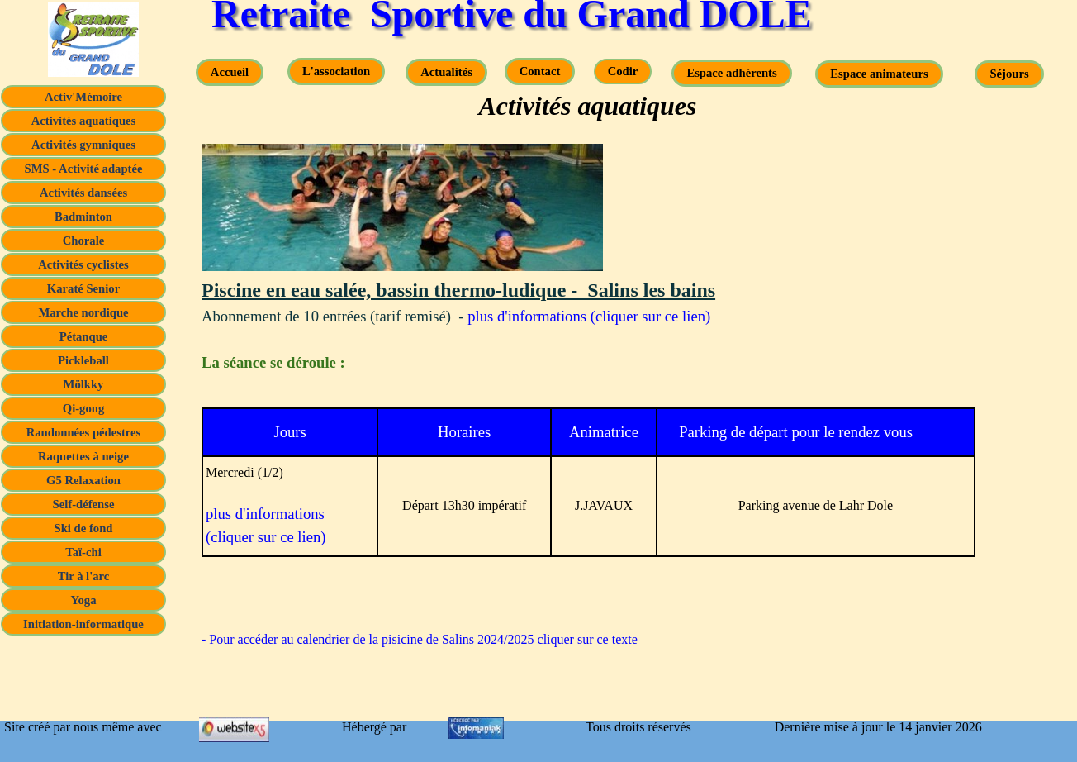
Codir (623, 71)
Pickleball (83, 360)
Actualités (446, 72)
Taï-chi (83, 552)
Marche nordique (83, 312)
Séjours (1008, 73)
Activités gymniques (83, 144)
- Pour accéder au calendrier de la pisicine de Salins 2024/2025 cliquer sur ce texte (420, 639)
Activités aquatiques (83, 120)
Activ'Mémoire (83, 96)
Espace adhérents (731, 72)
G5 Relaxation (83, 480)
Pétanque (83, 336)
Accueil (230, 72)
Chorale (83, 240)
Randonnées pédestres (83, 432)
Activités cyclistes (83, 264)
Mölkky (84, 384)
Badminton (83, 216)
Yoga (84, 600)
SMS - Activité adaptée (84, 168)
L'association (336, 71)
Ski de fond (84, 528)
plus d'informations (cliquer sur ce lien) (588, 316)
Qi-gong (84, 408)
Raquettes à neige (83, 456)
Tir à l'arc (84, 576)
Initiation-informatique (83, 624)
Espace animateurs (879, 73)
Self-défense (84, 504)
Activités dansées (83, 192)
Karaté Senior (83, 288)
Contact (540, 71)
